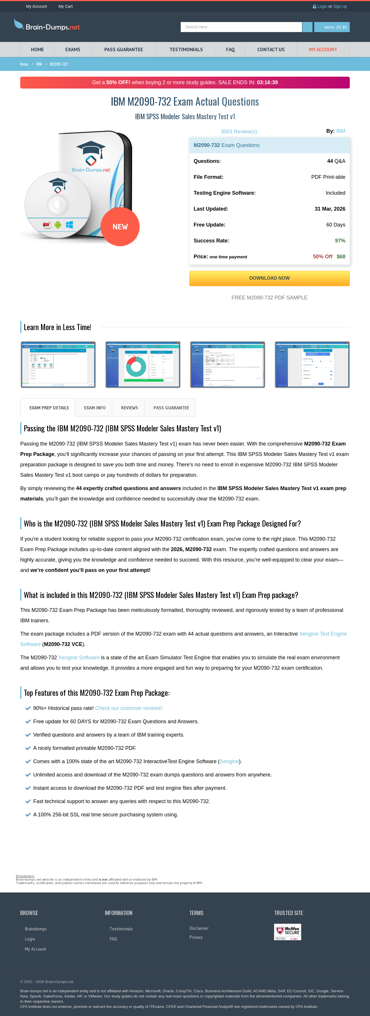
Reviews (129, 408)
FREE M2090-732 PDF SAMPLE (270, 298)
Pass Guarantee (171, 408)
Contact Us (271, 49)
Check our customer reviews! (128, 708)
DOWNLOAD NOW (269, 278)
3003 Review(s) (239, 132)
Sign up (340, 6)
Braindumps (36, 929)
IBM (39, 64)
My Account (33, 6)
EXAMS (72, 49)
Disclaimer (199, 928)
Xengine (229, 761)
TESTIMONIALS (186, 49)
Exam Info (95, 408)
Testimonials (121, 929)
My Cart (63, 6)
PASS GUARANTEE (123, 49)
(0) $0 (335, 27)
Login (320, 6)
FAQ (230, 49)
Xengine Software (78, 657)
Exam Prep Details (49, 408)
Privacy (196, 937)
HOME (37, 49)
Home (24, 64)
